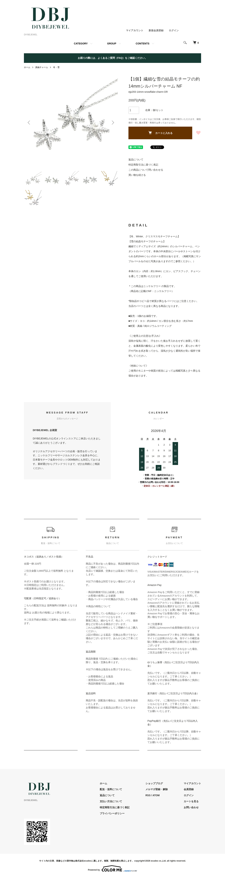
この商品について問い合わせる (145, 169)
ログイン (174, 30)
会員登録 (189, 789)
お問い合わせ (191, 807)
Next (112, 122)
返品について (135, 159)
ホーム (27, 67)
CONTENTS (142, 43)
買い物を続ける (137, 175)
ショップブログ (154, 783)
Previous (29, 122)
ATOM (156, 795)
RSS (148, 795)
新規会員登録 (156, 30)
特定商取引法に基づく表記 (143, 164)
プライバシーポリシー (112, 813)
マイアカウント (134, 30)
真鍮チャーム (41, 67)
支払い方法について (111, 801)
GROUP (111, 43)
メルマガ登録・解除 (156, 789)
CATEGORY (81, 43)
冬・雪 (56, 67)
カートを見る (191, 801)
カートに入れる (160, 132)
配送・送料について (111, 789)
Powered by (112, 868)
